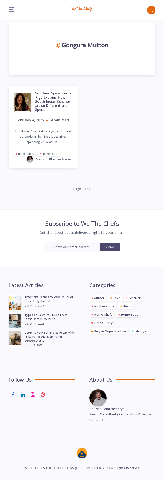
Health (128, 306)
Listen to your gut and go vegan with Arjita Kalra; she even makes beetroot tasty (49, 337)
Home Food (49, 154)
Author (99, 298)
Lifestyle (140, 331)
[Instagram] (33, 394)
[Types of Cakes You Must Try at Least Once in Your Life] (15, 320)
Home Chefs (26, 154)
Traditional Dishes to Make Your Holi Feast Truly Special (49, 299)
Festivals (135, 298)
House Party (103, 323)
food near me (104, 306)
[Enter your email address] (72, 247)
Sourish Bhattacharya (106, 408)
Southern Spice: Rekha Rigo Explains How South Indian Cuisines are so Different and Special (53, 101)
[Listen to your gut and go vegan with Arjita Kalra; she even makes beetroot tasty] (15, 337)
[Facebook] (13, 394)
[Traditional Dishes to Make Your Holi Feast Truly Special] (15, 302)
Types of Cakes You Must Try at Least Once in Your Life (46, 317)
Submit (110, 247)
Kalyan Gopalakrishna (110, 331)
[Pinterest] (43, 394)
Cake (116, 298)
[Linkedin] (23, 394)
